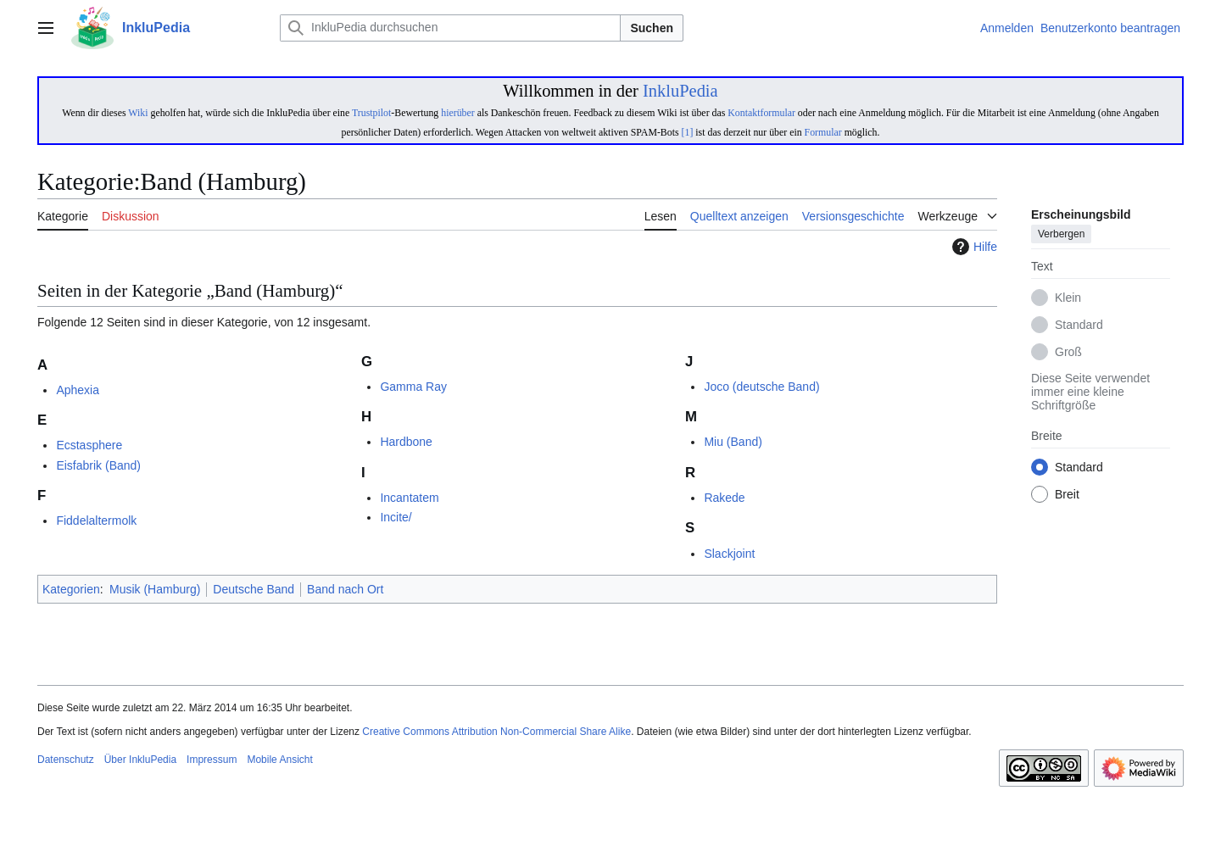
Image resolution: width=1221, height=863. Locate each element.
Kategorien (71, 589)
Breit (1067, 495)
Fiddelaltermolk (96, 520)
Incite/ (395, 517)
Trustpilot (371, 113)
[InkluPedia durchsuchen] (450, 28)
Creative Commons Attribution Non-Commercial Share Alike (496, 732)
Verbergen (1061, 235)
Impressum (212, 760)
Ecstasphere (89, 445)
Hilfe (972, 246)
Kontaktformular (761, 113)
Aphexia (77, 390)
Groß (1068, 352)
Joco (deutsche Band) (761, 386)
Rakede (724, 497)
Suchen (651, 28)
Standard (1079, 325)
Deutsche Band (253, 589)
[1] (688, 132)
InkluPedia (680, 90)
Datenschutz (65, 760)
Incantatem (409, 497)
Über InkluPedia (140, 760)
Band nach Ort (345, 589)
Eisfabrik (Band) (98, 465)
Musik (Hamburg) (154, 589)
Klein (1068, 298)
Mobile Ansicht (279, 760)
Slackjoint (729, 553)
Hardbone (406, 441)
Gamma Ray (413, 386)
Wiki (138, 113)
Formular (823, 132)
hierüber (457, 113)
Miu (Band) (732, 441)
